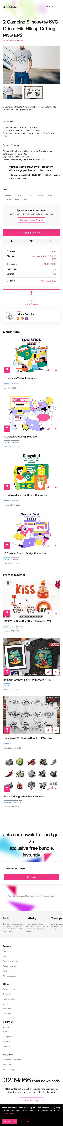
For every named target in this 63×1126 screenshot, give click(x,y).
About (5, 951)
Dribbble (6, 1027)
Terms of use (8, 994)
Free (13, 627)
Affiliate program (10, 976)
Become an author (11, 966)
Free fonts (7, 1065)
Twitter (6, 1032)
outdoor (40, 195)
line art (19, 195)
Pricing (6, 971)
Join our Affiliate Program (31, 220)
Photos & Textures (10, 802)
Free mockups (9, 1070)
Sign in (49, 6)
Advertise (7, 1009)
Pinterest (7, 1047)
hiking (49, 195)
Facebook (7, 1042)
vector (29, 195)
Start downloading (11, 961)
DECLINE (25, 1121)
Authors (6, 956)
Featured (15, 384)
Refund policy (9, 999)
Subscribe (31, 877)
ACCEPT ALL (9, 1121)
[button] (57, 6)
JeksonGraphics (25, 314)
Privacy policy (9, 989)
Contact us (7, 1014)
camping (8, 199)
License (6, 1004)
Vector (20, 41)
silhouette (8, 195)
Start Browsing (31, 1101)
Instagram (7, 1037)
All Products (9, 41)
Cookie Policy (8, 1114)
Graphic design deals (12, 1060)
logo (25, 199)
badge (17, 199)
